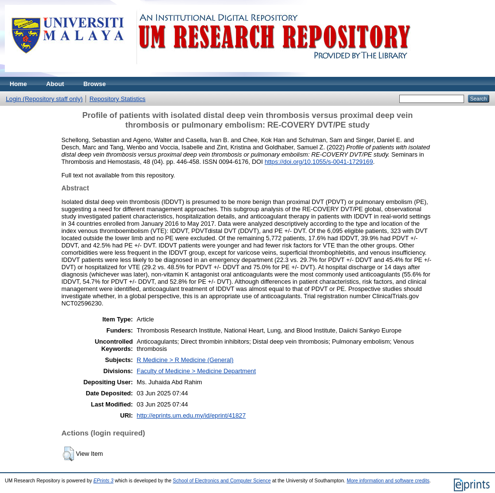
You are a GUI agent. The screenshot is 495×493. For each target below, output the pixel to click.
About (55, 83)
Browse (95, 83)
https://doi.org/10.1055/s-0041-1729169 (318, 161)
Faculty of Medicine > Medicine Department (196, 371)
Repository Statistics (117, 98)
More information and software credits (388, 480)
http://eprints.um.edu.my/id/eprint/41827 (191, 415)
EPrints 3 (103, 480)
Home (18, 83)
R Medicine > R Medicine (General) (185, 359)
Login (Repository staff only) (44, 98)
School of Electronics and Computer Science (222, 480)
